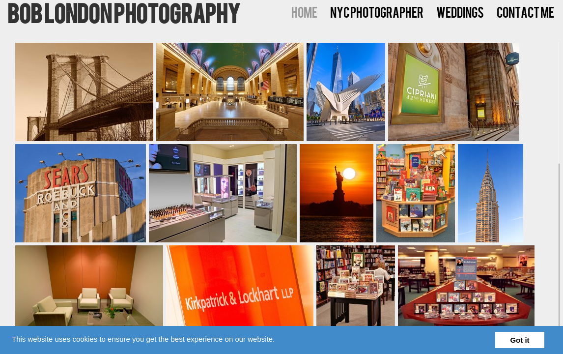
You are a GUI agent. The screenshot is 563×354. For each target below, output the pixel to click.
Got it (519, 340)
